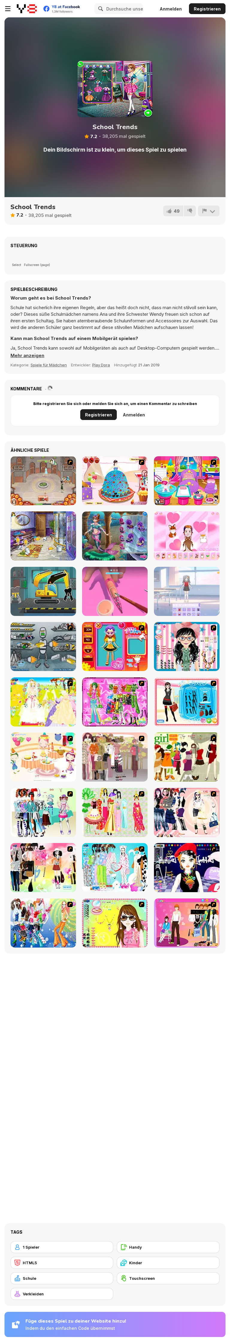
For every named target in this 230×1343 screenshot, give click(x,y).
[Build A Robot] (43, 646)
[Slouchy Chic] (43, 867)
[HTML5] (61, 1263)
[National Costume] (115, 812)
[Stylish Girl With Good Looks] (187, 867)
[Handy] (168, 1247)
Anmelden (171, 8)
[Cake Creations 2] (115, 480)
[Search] (99, 8)
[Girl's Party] (43, 757)
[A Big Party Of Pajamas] (115, 867)
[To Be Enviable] (115, 923)
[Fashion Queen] (187, 701)
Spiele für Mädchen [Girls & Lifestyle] (49, 364)
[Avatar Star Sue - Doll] (115, 646)
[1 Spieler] (61, 1247)
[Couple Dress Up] (187, 923)
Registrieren (207, 8)
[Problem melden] (209, 211)
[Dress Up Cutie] (187, 646)
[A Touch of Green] (115, 701)
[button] (27, 355)
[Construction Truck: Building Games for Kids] (43, 591)
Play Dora (101, 364)
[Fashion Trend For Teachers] (115, 757)
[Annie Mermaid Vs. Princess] (115, 536)
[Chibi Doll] (187, 536)
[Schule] (61, 1278)
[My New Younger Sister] (187, 480)
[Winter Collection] (43, 812)
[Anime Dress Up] (187, 591)
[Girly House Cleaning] (43, 536)
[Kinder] (168, 1263)
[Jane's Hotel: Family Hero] (43, 480)
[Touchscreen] (168, 1278)
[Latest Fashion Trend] (43, 923)
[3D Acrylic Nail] (115, 591)
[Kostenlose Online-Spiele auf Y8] (27, 8)
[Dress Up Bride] (43, 701)
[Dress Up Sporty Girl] (187, 812)
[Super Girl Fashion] (187, 757)
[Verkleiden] (61, 1294)
